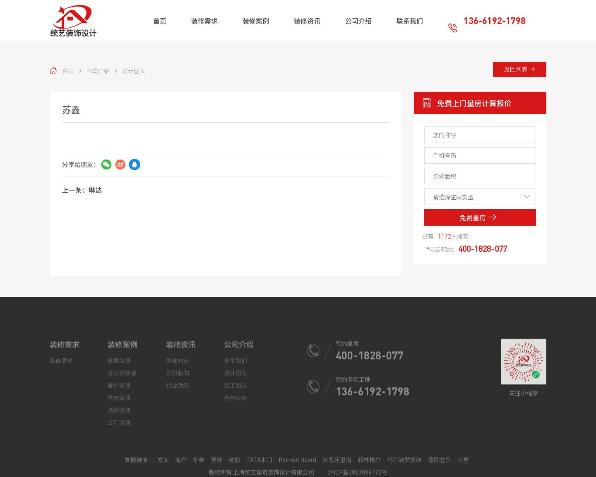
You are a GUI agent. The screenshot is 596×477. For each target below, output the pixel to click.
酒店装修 (119, 451)
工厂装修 (119, 463)
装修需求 (61, 401)
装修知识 (177, 401)
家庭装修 (119, 401)
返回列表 (519, 69)
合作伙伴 (235, 439)
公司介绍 (93, 71)
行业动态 (177, 426)
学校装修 (119, 439)
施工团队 (235, 426)
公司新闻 (177, 414)
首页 (68, 71)
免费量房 (478, 217)
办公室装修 (122, 414)
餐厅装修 (119, 426)
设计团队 (129, 71)
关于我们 (235, 401)
